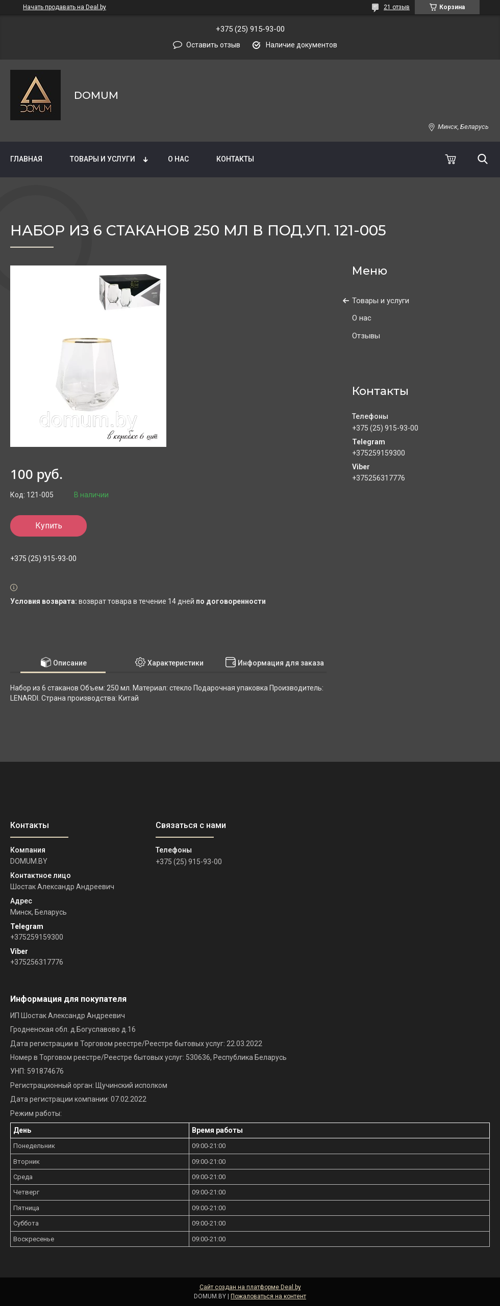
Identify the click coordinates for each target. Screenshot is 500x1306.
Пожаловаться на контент (268, 1296)
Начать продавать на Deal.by (64, 7)
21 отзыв (397, 7)
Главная (26, 159)
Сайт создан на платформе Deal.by (250, 1287)
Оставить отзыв (213, 45)
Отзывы (366, 335)
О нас (178, 159)
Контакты (235, 159)
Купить (48, 525)
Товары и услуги (102, 159)
